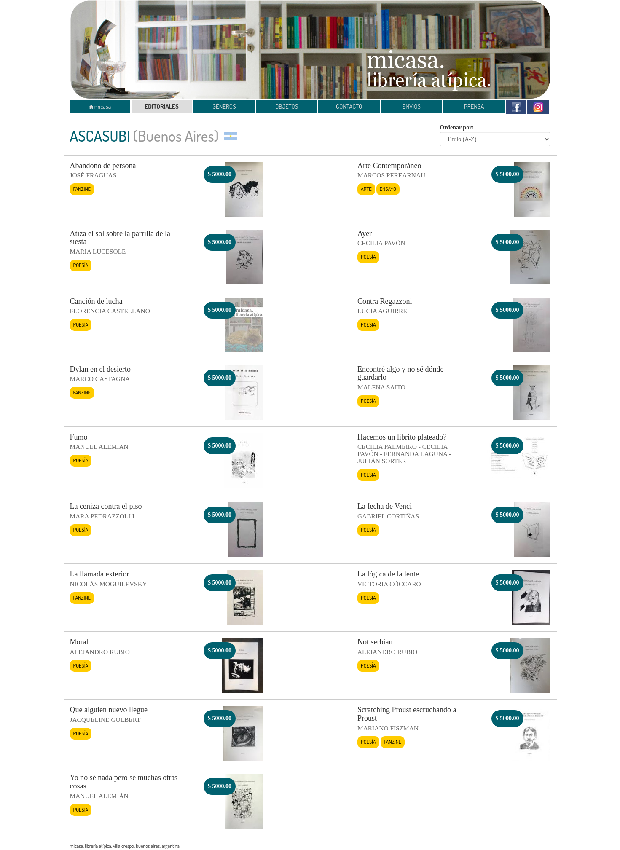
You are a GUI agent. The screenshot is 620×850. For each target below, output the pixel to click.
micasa (100, 106)
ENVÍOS (412, 106)
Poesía (81, 265)
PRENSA (474, 106)
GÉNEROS (224, 106)
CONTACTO (349, 106)
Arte (366, 188)
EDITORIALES (162, 106)
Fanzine (82, 188)
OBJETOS (286, 106)
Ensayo (388, 188)
